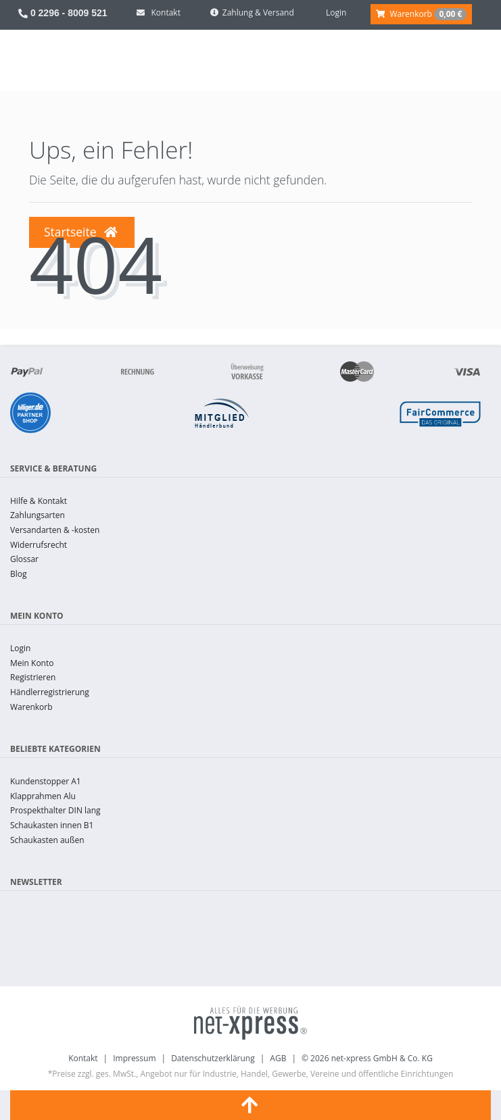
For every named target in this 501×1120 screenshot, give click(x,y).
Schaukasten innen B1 (51, 825)
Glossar (24, 559)
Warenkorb (31, 707)
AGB (278, 1058)
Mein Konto (31, 663)
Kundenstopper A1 (45, 781)
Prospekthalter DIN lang (55, 810)
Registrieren (32, 677)
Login (20, 648)
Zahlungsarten (37, 515)
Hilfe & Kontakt (38, 501)
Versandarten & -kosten (54, 530)
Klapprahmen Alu (43, 796)
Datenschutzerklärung (213, 1058)
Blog (18, 574)
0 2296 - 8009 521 (63, 12)
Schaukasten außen (47, 840)
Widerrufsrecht (38, 545)
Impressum (134, 1058)
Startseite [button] (81, 232)
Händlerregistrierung (49, 692)
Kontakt (82, 1058)
